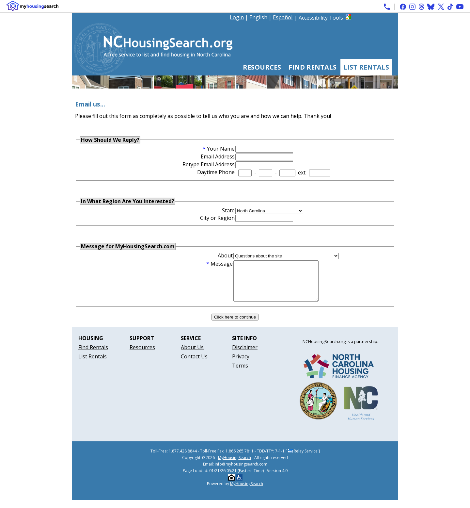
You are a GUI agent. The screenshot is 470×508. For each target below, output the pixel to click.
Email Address (218, 156)
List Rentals (366, 67)
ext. (302, 172)
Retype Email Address (208, 164)
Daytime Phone (216, 172)
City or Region (217, 217)
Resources (262, 67)
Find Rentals (313, 67)
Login (237, 17)
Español (282, 17)
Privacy (240, 364)
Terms (240, 373)
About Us (192, 355)
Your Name (221, 148)
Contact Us (194, 364)
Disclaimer (245, 355)
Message (222, 263)
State (228, 210)
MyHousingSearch (234, 465)
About (225, 255)
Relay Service (303, 459)
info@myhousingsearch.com (241, 472)
